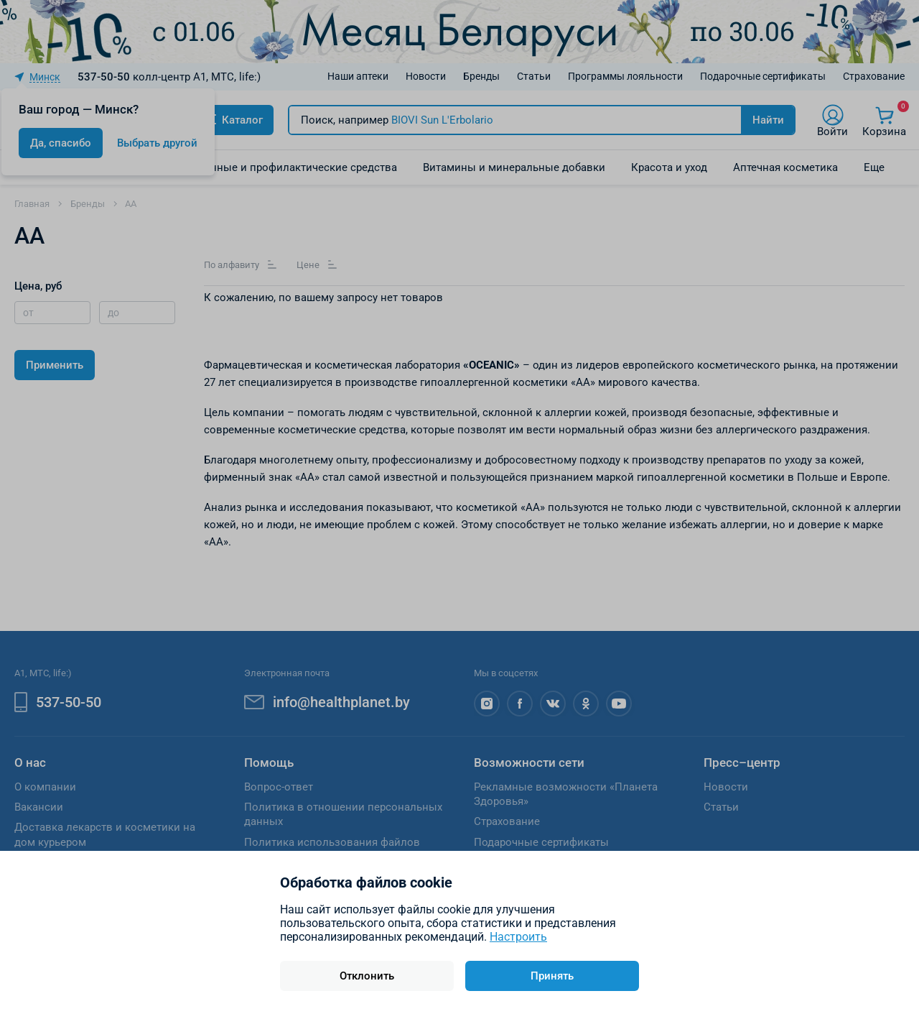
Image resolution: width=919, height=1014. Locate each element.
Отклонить (367, 975)
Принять (552, 975)
